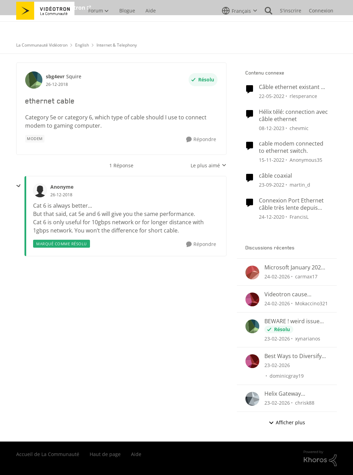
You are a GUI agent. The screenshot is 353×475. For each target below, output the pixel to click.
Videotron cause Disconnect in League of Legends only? (295, 294)
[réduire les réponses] (18, 186)
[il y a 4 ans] (271, 96)
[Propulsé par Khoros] (320, 458)
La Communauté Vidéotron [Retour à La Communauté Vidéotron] (42, 45)
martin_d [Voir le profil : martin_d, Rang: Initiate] (300, 184)
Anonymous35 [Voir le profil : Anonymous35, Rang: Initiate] (306, 160)
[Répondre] (201, 139)
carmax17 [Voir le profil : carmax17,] (306, 276)
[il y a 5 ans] (271, 216)
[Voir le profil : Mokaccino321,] (252, 299)
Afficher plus (287, 422)
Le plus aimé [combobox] (208, 165)
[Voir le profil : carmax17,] (252, 272)
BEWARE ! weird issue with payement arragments (292, 321)
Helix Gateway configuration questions (295, 393)
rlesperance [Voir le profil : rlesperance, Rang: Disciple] (303, 96)
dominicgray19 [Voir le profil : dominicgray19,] (287, 376)
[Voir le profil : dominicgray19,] (252, 361)
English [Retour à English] (82, 45)
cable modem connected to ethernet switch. (291, 147)
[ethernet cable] (61, 195)
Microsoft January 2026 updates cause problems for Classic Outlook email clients (294, 267)
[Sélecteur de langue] (239, 26)
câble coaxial (275, 175)
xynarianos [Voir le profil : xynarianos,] (307, 338)
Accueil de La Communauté (47, 454)
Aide (136, 454)
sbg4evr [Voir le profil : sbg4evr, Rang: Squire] (55, 76)
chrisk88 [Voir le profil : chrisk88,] (304, 402)
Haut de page (105, 454)
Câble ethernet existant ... (292, 87)
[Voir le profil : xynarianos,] (252, 326)
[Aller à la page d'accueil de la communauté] (45, 26)
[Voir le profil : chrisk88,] (252, 399)
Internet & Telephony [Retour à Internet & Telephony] (117, 45)
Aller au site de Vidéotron (50, 7)
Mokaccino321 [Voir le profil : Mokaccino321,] (311, 303)
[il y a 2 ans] (271, 127)
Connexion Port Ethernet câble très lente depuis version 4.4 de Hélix (291, 204)
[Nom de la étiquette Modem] (34, 138)
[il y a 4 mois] (277, 276)
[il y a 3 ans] (271, 160)
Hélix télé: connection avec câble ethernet (293, 115)
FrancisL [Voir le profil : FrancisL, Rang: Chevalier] (299, 216)
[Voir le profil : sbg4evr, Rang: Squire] (33, 80)
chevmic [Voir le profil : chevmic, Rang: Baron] (299, 128)
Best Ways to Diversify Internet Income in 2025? (293, 356)
